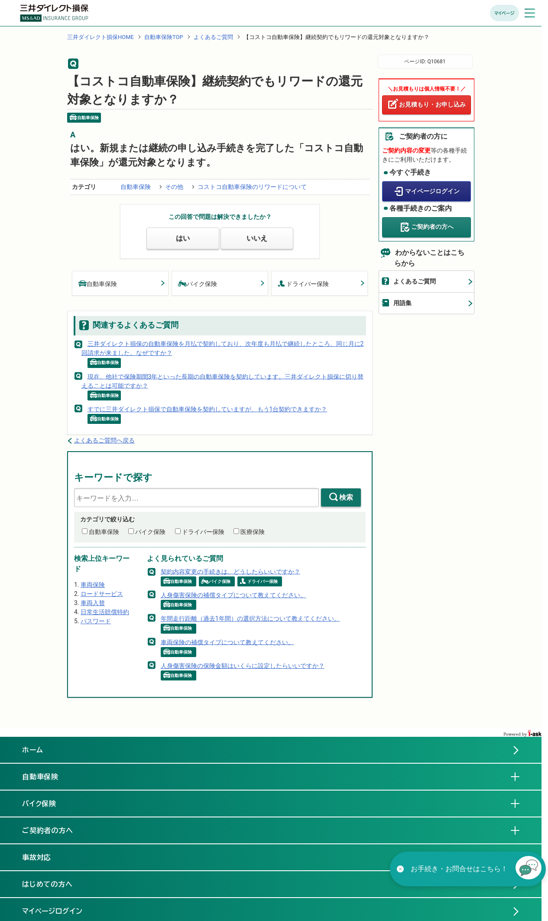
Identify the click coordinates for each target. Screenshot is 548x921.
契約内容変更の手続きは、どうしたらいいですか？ (230, 571)
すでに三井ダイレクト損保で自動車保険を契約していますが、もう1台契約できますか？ (208, 409)
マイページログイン (432, 191)
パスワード (96, 621)
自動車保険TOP (163, 37)
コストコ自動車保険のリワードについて (252, 186)
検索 (346, 497)
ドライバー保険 (303, 283)
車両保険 (93, 584)
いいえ (256, 238)
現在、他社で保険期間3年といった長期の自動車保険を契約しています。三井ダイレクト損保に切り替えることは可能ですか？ (222, 381)
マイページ (504, 13)
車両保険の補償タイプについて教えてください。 (227, 641)
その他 (174, 186)
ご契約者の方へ (432, 226)
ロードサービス (102, 593)
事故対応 (43, 857)
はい (183, 238)
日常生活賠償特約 (105, 612)
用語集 (402, 302)
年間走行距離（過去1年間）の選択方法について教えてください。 (250, 618)
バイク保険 (197, 283)
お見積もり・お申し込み (432, 104)
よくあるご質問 (213, 37)
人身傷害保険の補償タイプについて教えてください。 (233, 595)
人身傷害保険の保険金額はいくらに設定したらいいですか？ (242, 665)
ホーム (32, 749)
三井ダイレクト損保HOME (100, 37)
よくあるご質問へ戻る (104, 440)
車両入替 (93, 602)
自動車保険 (135, 186)
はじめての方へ (47, 884)
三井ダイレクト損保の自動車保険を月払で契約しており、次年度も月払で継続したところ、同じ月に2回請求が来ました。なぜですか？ (222, 348)
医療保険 (252, 531)
